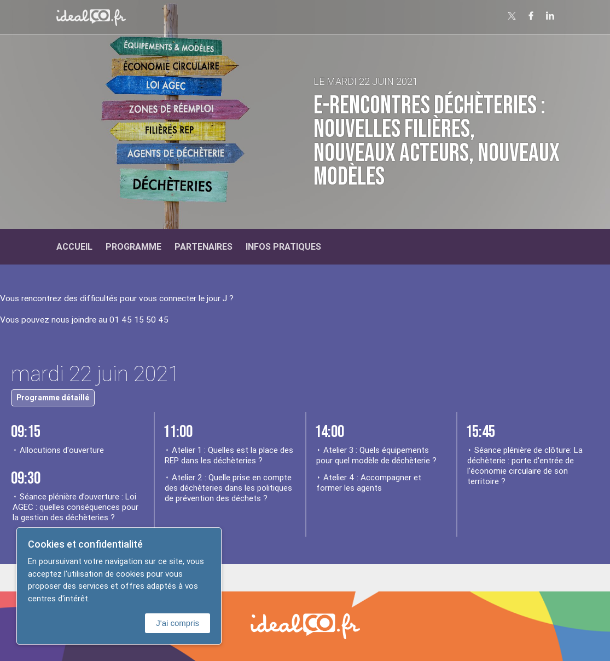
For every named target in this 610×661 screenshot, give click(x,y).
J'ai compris (177, 623)
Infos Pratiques (283, 246)
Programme (133, 246)
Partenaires (204, 246)
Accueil (74, 246)
